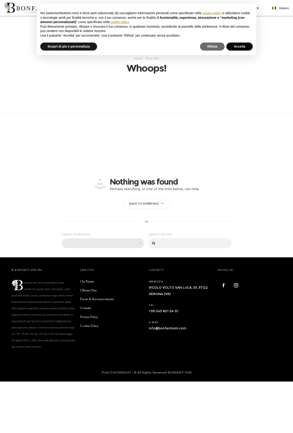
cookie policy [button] (120, 22)
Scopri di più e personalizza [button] (69, 46)
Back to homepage (146, 255)
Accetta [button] (239, 46)
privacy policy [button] (211, 13)
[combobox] (103, 295)
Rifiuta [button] (212, 46)
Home (138, 84)
